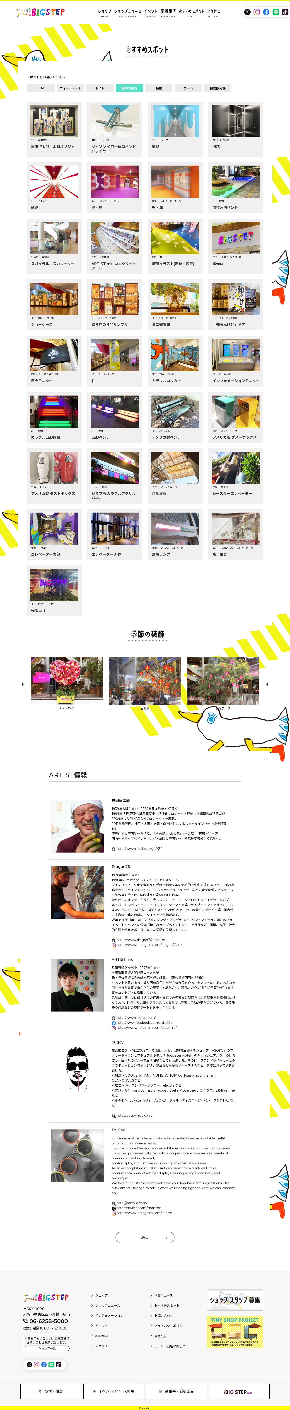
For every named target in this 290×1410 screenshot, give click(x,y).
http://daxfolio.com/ (132, 1203)
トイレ (100, 88)
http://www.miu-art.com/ (136, 1018)
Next (266, 684)
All (42, 88)
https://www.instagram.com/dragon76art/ (149, 945)
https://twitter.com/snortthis (139, 1208)
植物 (159, 88)
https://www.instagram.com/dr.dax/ (144, 1213)
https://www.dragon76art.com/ (141, 940)
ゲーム (188, 88)
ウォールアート (71, 88)
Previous (23, 684)
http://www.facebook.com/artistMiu (145, 1023)
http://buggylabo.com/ (134, 1115)
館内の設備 (129, 88)
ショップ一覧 (47, 1348)
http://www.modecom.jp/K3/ (139, 849)
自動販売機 (218, 88)
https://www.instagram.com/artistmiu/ (147, 1028)
